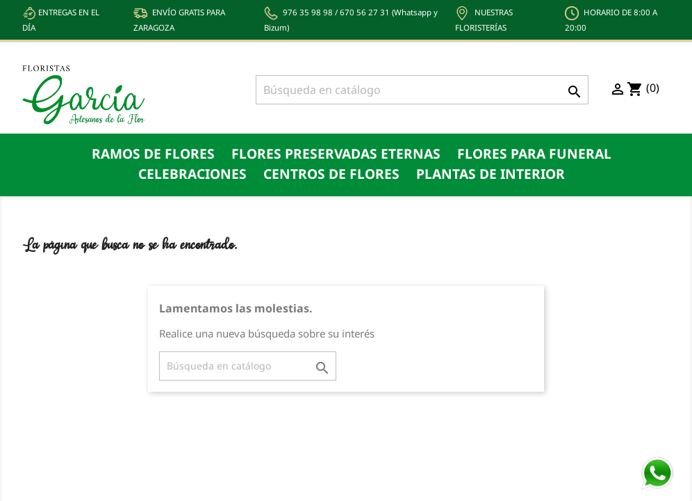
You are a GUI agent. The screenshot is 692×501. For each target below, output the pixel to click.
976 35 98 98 (308, 12)
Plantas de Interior (490, 174)
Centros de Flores (331, 174)
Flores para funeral (534, 154)
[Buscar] (422, 89)
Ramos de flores (153, 154)
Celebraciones (192, 174)
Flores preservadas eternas (335, 154)
